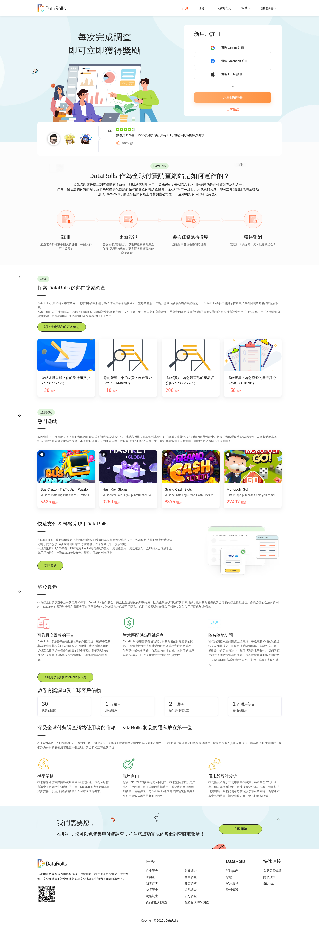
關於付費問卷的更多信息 (62, 327)
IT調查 (150, 877)
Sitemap (268, 883)
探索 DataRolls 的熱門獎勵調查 (71, 287)
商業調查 (191, 883)
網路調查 (152, 896)
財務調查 (191, 871)
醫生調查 (191, 877)
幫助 (244, 8)
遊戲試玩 (224, 8)
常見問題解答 (272, 871)
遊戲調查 (191, 889)
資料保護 (232, 889)
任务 (201, 8)
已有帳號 (233, 109)
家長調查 (152, 889)
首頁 (185, 8)
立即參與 (50, 565)
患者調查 (152, 883)
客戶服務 (232, 883)
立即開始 (240, 829)
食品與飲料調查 (156, 902)
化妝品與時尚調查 (197, 902)
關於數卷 (267, 8)
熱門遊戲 (47, 421)
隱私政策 (269, 877)
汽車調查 (152, 871)
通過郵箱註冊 (233, 97)
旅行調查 (191, 896)
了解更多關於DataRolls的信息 (65, 677)
